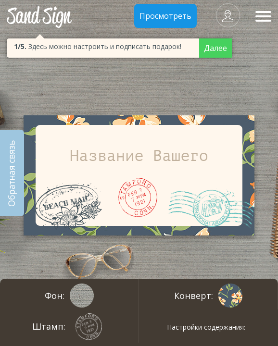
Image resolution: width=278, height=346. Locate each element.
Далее (215, 48)
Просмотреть (165, 16)
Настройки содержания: (206, 327)
